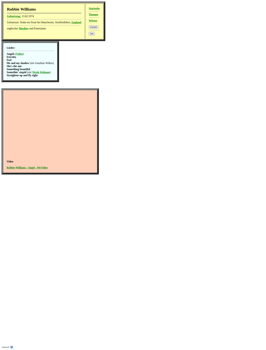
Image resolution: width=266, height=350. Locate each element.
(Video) (19, 53)
